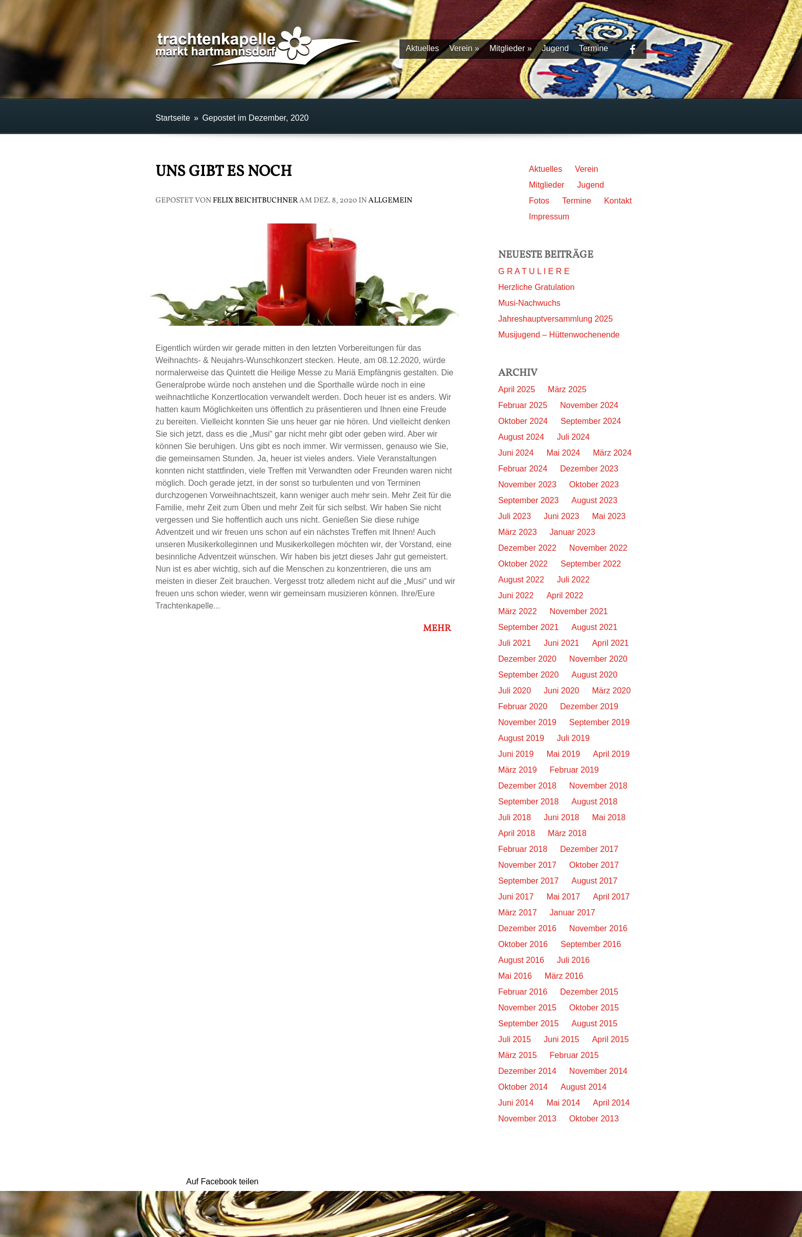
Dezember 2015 (589, 991)
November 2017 (527, 865)
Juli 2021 (514, 643)
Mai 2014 (563, 1102)
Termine (593, 48)
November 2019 (527, 722)
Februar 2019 (574, 770)
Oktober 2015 (594, 1007)
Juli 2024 (573, 437)
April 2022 (564, 595)
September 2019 (599, 722)
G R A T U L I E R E (533, 271)
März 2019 (517, 770)
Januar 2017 (572, 912)
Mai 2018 (609, 817)
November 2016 (598, 928)
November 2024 (589, 405)
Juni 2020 (561, 690)
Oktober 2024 (523, 421)
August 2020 (594, 674)
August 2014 (584, 1087)
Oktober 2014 (523, 1087)
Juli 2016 (573, 960)
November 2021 (579, 611)
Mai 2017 (563, 896)
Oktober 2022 (523, 563)
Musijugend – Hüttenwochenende (559, 334)
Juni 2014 (515, 1102)
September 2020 (528, 674)
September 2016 (591, 944)
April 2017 (611, 896)
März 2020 (611, 690)
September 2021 (528, 627)
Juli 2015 (514, 1039)
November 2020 (598, 659)
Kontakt (618, 200)
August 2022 (521, 579)
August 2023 (594, 500)
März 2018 (567, 833)
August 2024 (521, 437)
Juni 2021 (561, 643)
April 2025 (516, 389)
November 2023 (527, 484)
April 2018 (516, 833)
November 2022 (598, 548)
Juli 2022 (573, 579)
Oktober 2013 (594, 1118)
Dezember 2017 (589, 849)
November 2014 (598, 1071)
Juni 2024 (515, 452)
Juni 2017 (515, 896)
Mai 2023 (609, 516)
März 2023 (517, 532)
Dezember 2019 (589, 706)
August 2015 (594, 1023)
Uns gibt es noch (223, 172)
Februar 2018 (522, 849)
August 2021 (594, 627)
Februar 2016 (522, 991)
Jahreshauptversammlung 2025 (555, 318)
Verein (464, 48)
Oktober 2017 (594, 865)
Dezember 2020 (527, 659)
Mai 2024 (563, 452)
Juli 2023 (514, 516)
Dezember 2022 (527, 548)
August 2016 (521, 960)
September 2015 (528, 1023)
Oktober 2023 (594, 484)
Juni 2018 (561, 817)
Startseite (172, 118)
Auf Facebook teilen (222, 1181)
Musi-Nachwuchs (529, 303)
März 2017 (517, 912)
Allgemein (390, 200)
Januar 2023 (572, 532)
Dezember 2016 (527, 928)
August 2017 (594, 880)
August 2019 (521, 738)
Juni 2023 (561, 516)
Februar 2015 (574, 1055)
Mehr (440, 629)
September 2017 (528, 880)
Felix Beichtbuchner (255, 200)
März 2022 (517, 611)
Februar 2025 (522, 405)
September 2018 (528, 801)
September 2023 (528, 500)
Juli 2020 (514, 690)
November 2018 (598, 785)
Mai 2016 (515, 976)
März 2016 (564, 976)
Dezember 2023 (589, 468)
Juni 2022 (515, 595)
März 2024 (612, 452)
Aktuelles (422, 48)
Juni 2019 (515, 754)
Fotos (539, 200)
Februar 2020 (522, 706)
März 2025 (567, 389)
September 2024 (591, 421)
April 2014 (611, 1102)
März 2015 (517, 1055)
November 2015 (527, 1007)
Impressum (549, 216)
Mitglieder (510, 48)
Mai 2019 (563, 754)
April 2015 (610, 1039)
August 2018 (594, 801)
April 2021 (610, 643)
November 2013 (527, 1118)
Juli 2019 (573, 738)
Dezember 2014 (527, 1071)
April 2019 (611, 754)
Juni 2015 (561, 1039)
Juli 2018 (514, 817)
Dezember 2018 (527, 785)
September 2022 (591, 563)
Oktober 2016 (523, 944)
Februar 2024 (522, 468)
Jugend (555, 48)
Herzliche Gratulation (536, 287)
